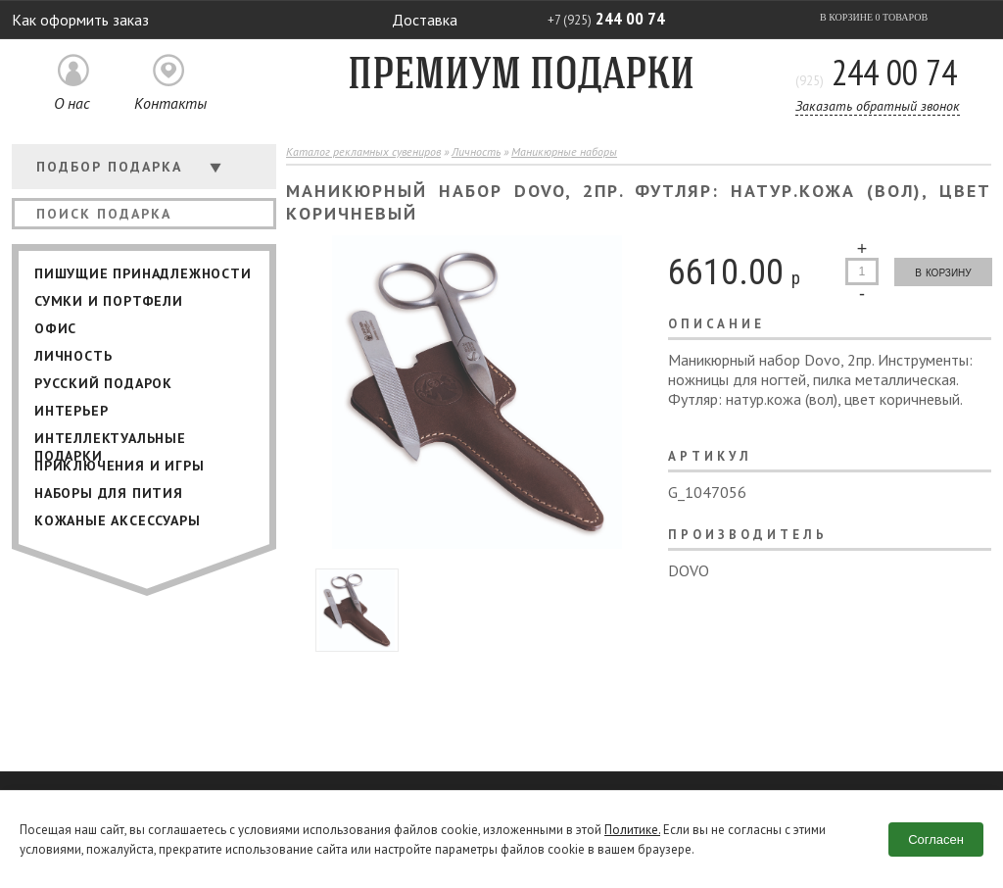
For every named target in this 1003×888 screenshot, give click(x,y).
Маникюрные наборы (564, 151)
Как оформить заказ (80, 19)
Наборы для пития (108, 493)
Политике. (632, 829)
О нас (72, 103)
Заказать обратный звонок (877, 106)
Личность (73, 356)
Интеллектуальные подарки (110, 440)
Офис (55, 328)
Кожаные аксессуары (117, 520)
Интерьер (71, 410)
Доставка (424, 19)
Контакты (170, 103)
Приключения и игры (119, 465)
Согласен (936, 839)
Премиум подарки (521, 77)
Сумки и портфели (108, 301)
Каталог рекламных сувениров (363, 151)
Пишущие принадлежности (143, 273)
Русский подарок (103, 383)
